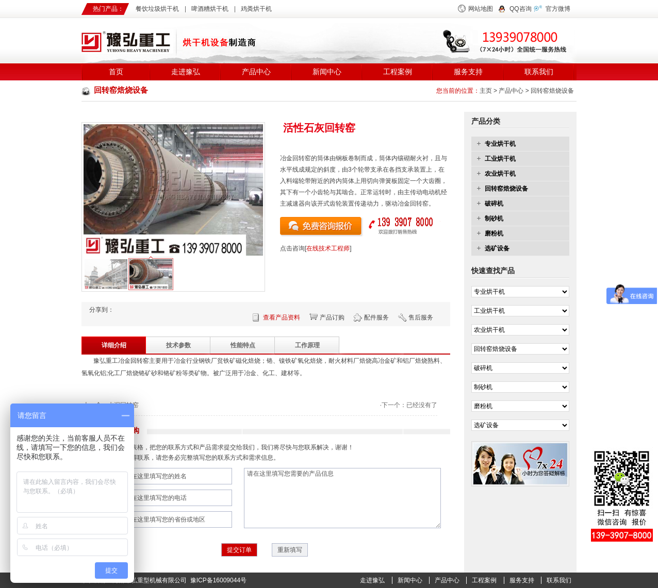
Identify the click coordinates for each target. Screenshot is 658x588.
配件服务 (376, 317)
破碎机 (494, 203)
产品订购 (332, 317)
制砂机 (494, 218)
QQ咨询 (520, 8)
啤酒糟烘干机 (209, 8)
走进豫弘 (185, 72)
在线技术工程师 (328, 248)
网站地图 (480, 8)
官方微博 (558, 8)
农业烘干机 (500, 173)
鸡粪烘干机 (256, 8)
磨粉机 (494, 233)
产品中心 (256, 72)
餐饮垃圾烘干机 (157, 8)
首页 (116, 72)
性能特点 (243, 345)
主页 (486, 90)
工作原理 (307, 345)
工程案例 (397, 72)
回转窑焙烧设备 (552, 90)
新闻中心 (326, 72)
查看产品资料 (281, 317)
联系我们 (538, 72)
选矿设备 (497, 248)
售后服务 (420, 317)
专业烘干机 (500, 143)
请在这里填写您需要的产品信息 (342, 498)
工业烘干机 (500, 158)
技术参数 (178, 345)
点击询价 (322, 227)
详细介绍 (114, 345)
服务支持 (468, 72)
